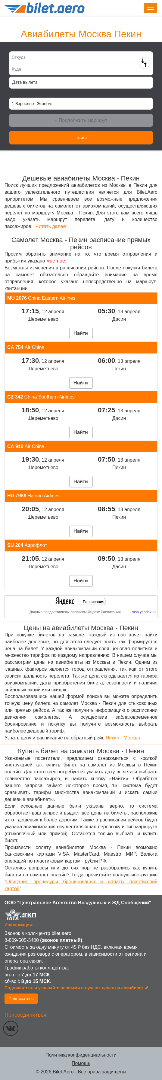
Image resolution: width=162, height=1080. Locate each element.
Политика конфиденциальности (81, 1054)
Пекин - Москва (123, 737)
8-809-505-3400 (22, 940)
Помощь (81, 1063)
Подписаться (21, 998)
